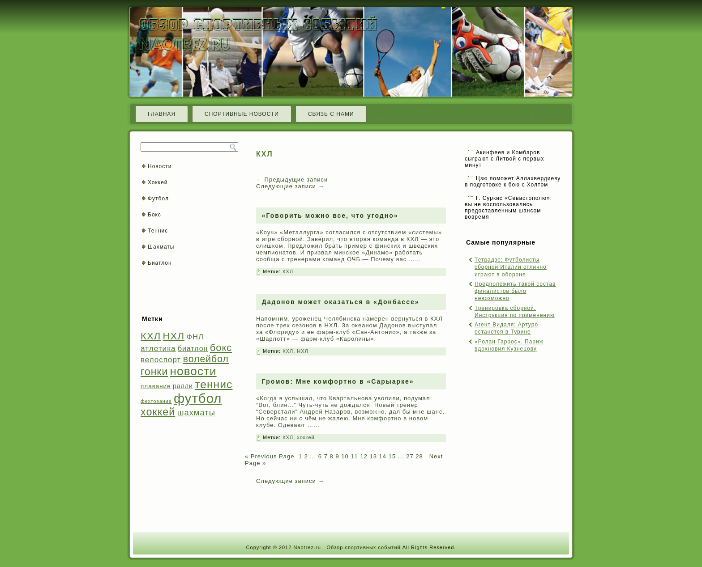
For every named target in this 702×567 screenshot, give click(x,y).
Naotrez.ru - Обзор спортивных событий (346, 547)
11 (354, 456)
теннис (213, 384)
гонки (154, 371)
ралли (183, 385)
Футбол (158, 198)
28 (419, 456)
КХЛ (151, 336)
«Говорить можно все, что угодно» (330, 215)
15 (392, 456)
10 (344, 456)
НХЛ (174, 336)
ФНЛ (195, 337)
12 (363, 456)
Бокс (154, 215)
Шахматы (161, 247)
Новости (159, 166)
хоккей (158, 412)
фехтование (156, 401)
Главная (162, 114)
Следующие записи (290, 186)
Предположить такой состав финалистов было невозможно (515, 291)
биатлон (193, 348)
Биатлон (160, 263)
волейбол (206, 359)
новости (193, 371)
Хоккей (158, 182)
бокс (221, 347)
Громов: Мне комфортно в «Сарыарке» (338, 381)
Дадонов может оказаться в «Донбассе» (340, 301)
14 (382, 456)
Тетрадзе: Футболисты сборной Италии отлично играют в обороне (511, 267)
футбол (198, 398)
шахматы (196, 412)
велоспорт (161, 359)
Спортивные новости (242, 114)
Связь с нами (331, 114)
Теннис (158, 231)
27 (409, 456)
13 (373, 456)
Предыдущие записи (292, 179)
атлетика (158, 348)
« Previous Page (269, 456)
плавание (156, 386)
